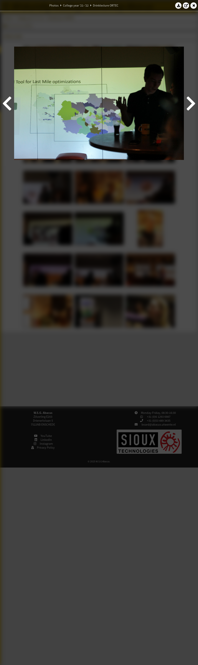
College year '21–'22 (76, 5)
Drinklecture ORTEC (105, 5)
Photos (54, 5)
